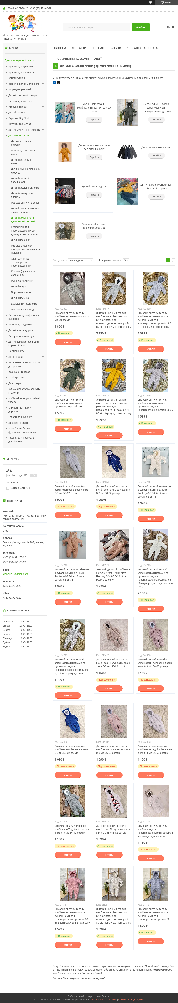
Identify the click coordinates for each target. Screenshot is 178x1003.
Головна (59, 48)
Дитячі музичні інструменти (24, 129)
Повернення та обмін (72, 58)
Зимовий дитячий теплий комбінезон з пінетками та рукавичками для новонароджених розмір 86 (153, 914)
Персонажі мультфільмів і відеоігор (23, 317)
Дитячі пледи (19, 286)
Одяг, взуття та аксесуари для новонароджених (21, 262)
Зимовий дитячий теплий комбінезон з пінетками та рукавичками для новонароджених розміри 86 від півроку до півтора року (154, 320)
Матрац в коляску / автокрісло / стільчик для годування (25, 249)
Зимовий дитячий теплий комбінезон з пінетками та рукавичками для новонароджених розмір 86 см (155, 405)
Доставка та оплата (142, 48)
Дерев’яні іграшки (18, 422)
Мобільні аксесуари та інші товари (24, 400)
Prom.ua (106, 996)
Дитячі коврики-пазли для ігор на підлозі (23, 343)
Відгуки (115, 48)
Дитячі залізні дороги (20, 330)
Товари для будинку (20, 417)
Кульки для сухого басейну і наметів (24, 391)
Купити (68, 342)
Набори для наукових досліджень (21, 439)
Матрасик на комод (22, 309)
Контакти (79, 48)
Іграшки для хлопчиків (21, 72)
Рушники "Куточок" (22, 280)
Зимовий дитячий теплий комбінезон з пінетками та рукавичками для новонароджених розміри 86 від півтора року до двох (71, 666)
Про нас (98, 48)
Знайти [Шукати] (140, 27)
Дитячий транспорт (19, 124)
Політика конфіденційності (131, 999)
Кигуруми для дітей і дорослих (20, 409)
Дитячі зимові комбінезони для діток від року (94, 147)
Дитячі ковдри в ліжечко (25, 187)
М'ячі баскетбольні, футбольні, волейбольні (22, 430)
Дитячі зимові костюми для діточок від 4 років (156, 186)
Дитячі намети (16, 112)
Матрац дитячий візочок (25, 202)
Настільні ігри (16, 351)
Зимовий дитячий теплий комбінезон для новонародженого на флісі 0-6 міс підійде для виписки (155, 831)
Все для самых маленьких (23, 83)
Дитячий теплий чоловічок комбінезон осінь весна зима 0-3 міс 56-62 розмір (71, 490)
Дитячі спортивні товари (22, 95)
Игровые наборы (18, 106)
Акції (97, 58)
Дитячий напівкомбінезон (156, 147)
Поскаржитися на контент (103, 999)
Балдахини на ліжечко (24, 303)
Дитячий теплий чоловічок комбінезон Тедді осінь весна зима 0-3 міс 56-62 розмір (113, 663)
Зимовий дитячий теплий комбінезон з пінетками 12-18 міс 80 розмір (72, 316)
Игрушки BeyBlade (19, 118)
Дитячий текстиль (18, 135)
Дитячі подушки (20, 297)
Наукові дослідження (20, 324)
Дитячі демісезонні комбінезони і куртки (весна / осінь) (94, 108)
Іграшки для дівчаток (20, 66)
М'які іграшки (16, 377)
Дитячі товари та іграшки (19, 60)
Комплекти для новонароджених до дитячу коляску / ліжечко (25, 231)
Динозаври (14, 383)
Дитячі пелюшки (20, 239)
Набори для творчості (21, 101)
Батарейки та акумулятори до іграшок (24, 364)
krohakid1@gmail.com (15, 574)
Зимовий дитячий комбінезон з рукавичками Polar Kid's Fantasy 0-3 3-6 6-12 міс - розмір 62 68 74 (155, 491)
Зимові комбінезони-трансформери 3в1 (94, 226)
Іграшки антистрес (19, 371)
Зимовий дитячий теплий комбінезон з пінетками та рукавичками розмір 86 (70, 403)
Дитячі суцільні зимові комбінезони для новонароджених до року (156, 108)
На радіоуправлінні (19, 89)
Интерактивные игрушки (22, 336)
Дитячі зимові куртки (94, 186)
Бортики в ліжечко (21, 292)
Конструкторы (16, 78)
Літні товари (15, 356)
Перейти (94, 119)
